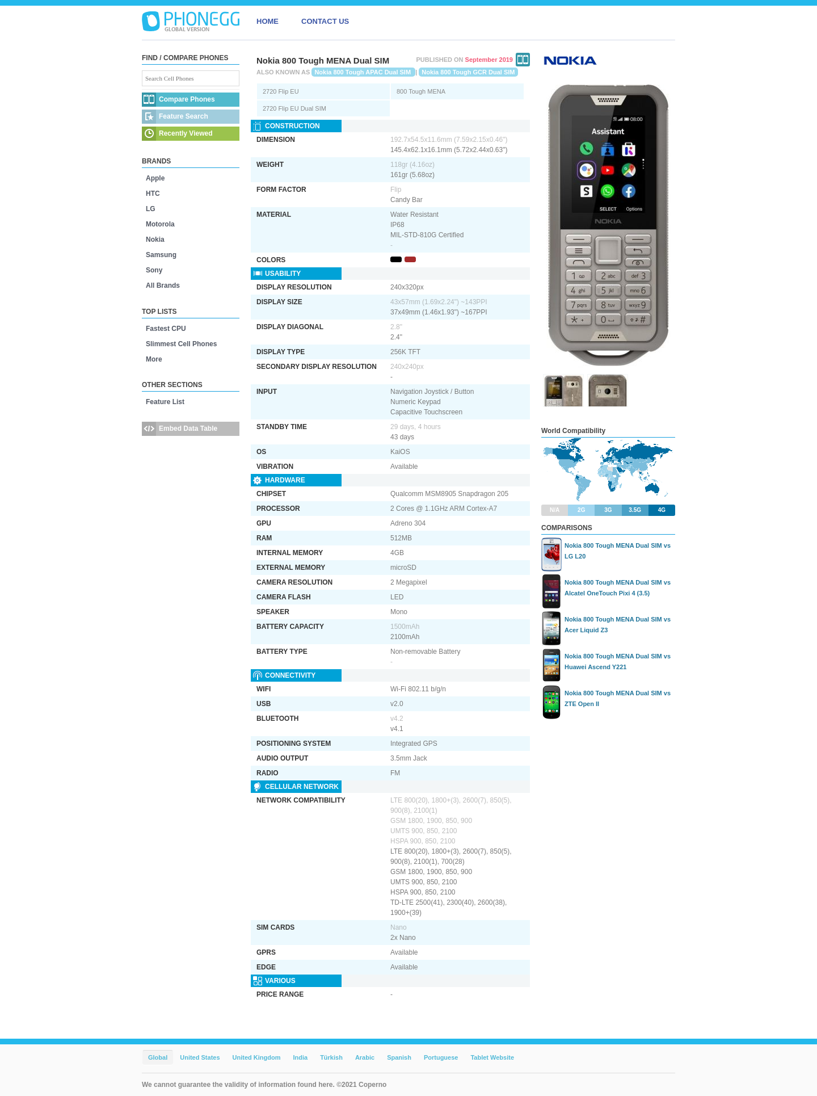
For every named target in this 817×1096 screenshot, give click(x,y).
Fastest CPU (166, 329)
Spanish (399, 1057)
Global (157, 1057)
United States (200, 1057)
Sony (154, 270)
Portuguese (441, 1057)
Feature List (165, 402)
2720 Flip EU (281, 91)
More (154, 359)
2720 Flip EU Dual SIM (294, 108)
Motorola (160, 224)
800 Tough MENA (421, 91)
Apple (155, 178)
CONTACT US (325, 21)
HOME (267, 21)
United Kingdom (257, 1057)
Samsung (161, 255)
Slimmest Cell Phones (181, 344)
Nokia (155, 239)
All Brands (163, 285)
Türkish (331, 1057)
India (300, 1057)
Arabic (364, 1057)
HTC (153, 194)
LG (150, 209)
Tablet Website (492, 1057)
